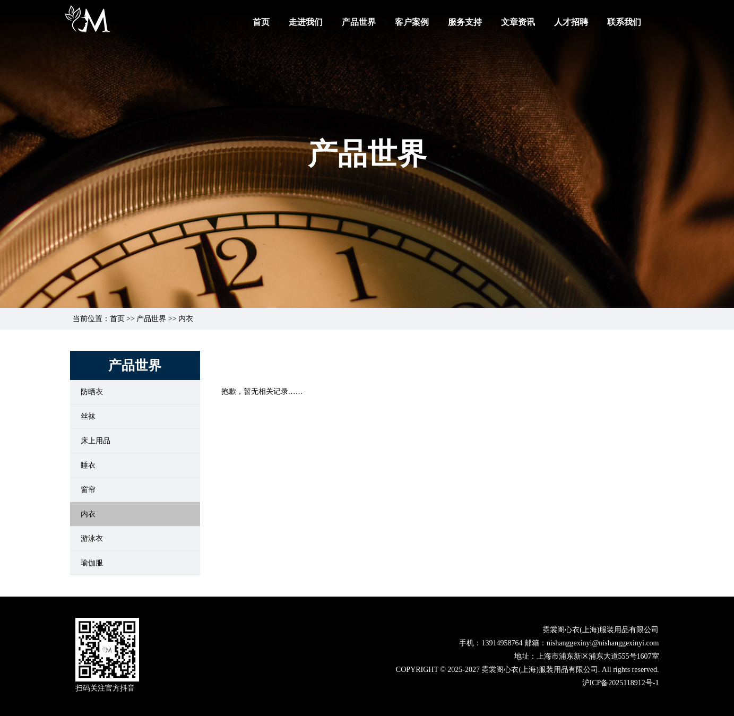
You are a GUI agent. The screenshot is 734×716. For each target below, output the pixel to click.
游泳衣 (92, 538)
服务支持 (465, 22)
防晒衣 (92, 392)
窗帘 (88, 490)
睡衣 (88, 465)
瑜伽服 (92, 563)
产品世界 (359, 22)
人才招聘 (571, 22)
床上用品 (95, 441)
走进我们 (306, 22)
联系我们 (624, 22)
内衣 (88, 514)
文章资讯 (518, 22)
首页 (261, 22)
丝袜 (88, 416)
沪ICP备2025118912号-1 (620, 683)
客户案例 (412, 22)
